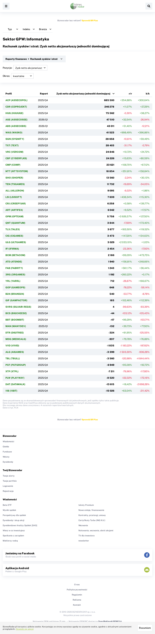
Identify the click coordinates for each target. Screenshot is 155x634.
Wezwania (83, 525)
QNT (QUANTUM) (15, 223)
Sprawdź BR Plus (90, 20)
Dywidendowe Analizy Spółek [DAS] (20, 525)
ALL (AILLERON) (14, 190)
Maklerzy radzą (10, 541)
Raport (44, 93)
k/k (148, 93)
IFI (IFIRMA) (12, 248)
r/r (130, 93)
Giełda (6, 446)
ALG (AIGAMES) (14, 352)
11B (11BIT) (11, 390)
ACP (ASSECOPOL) (16, 100)
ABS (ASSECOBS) (15, 126)
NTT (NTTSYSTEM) (16, 171)
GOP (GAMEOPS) (15, 287)
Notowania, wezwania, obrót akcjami (95, 530)
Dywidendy (8, 462)
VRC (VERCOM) (14, 152)
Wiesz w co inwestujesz (14, 530)
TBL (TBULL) (12, 358)
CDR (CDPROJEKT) (16, 106)
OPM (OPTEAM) (14, 216)
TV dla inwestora (86, 535)
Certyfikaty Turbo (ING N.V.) (91, 520)
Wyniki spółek (9, 510)
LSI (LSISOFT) (13, 197)
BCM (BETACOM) (15, 255)
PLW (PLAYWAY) (14, 377)
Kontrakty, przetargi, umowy (92, 515)
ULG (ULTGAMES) (15, 242)
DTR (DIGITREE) (14, 332)
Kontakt (77, 605)
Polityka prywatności (77, 589)
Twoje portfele (10, 481)
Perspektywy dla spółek (14, 515)
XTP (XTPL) (12, 371)
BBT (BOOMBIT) (14, 319)
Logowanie (8, 486)
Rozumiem (145, 628)
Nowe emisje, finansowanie (91, 510)
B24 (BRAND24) (14, 294)
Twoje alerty (9, 476)
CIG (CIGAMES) (14, 235)
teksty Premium (86, 505)
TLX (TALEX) (12, 229)
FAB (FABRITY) (14, 268)
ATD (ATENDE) (13, 261)
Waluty (6, 457)
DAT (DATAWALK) (15, 384)
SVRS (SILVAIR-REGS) (18, 306)
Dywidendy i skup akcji (13, 520)
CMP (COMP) (12, 164)
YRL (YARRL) (12, 281)
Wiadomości (8, 441)
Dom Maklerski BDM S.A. (110, 621)
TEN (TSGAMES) (15, 184)
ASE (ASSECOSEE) (16, 119)
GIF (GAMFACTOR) (16, 300)
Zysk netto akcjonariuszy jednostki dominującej (83, 93)
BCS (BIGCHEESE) (16, 313)
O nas (77, 584)
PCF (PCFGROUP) (15, 365)
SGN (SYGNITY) (14, 139)
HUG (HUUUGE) (14, 113)
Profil (8, 93)
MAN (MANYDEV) (15, 326)
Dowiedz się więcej (25, 629)
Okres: (18, 76)
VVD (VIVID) (12, 345)
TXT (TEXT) (12, 145)
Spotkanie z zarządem (13, 535)
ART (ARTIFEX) (14, 210)
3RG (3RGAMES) (15, 274)
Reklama (77, 600)
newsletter (83, 541)
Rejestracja (8, 491)
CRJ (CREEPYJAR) (15, 203)
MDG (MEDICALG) (15, 339)
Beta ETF (7, 505)
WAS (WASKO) (13, 132)
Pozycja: (25, 68)
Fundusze (7, 452)
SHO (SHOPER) (14, 177)
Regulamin (77, 595)
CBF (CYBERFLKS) (16, 158)
